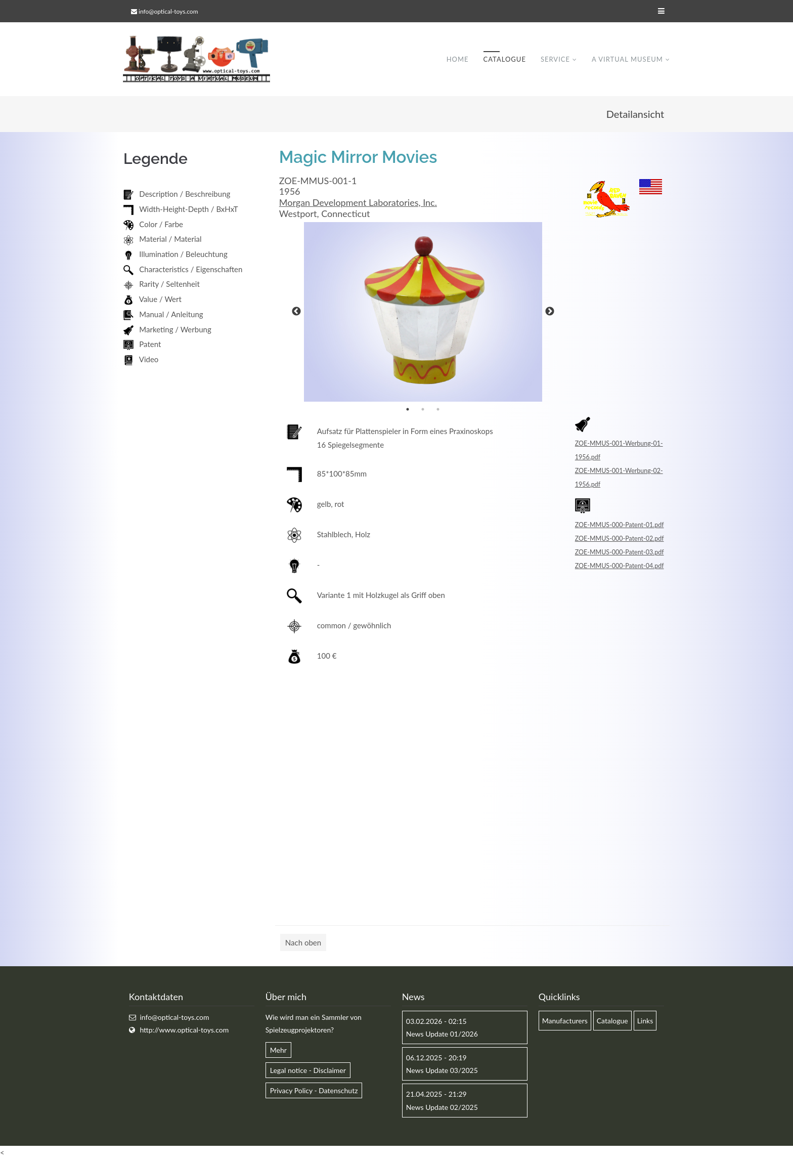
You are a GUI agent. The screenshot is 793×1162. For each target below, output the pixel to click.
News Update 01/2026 (442, 1035)
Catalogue (504, 60)
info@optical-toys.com (168, 11)
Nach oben (303, 944)
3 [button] (438, 411)
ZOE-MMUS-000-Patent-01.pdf (619, 526)
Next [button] (550, 314)
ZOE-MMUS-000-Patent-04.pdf (619, 567)
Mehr (278, 1052)
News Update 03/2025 (442, 1072)
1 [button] (408, 411)
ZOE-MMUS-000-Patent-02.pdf (619, 540)
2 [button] (423, 411)
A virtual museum (627, 60)
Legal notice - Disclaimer (308, 1072)
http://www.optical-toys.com (184, 1031)
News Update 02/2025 (442, 1108)
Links (645, 1022)
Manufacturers (565, 1022)
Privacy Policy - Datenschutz (314, 1092)
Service (554, 60)
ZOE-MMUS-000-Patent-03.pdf (619, 553)
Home (457, 60)
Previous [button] (296, 314)
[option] (423, 313)
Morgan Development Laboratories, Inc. (358, 204)
